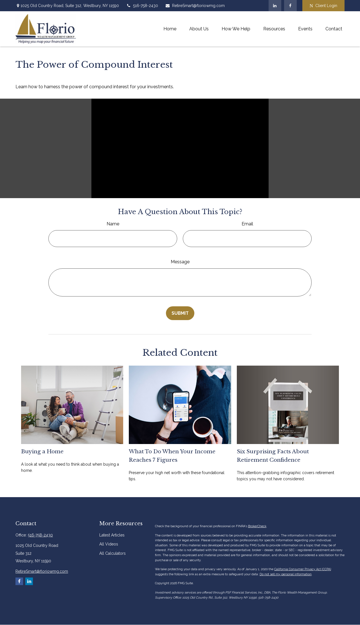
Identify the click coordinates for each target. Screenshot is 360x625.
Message (180, 261)
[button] (170, 29)
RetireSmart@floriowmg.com (195, 5)
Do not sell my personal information (286, 574)
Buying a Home (42, 451)
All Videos (108, 544)
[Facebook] (290, 5)
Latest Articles (112, 535)
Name (113, 224)
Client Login (323, 5)
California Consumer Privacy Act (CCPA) (302, 569)
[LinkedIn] (275, 5)
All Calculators (112, 553)
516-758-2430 (142, 5)
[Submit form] (180, 313)
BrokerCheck (257, 526)
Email (247, 224)
